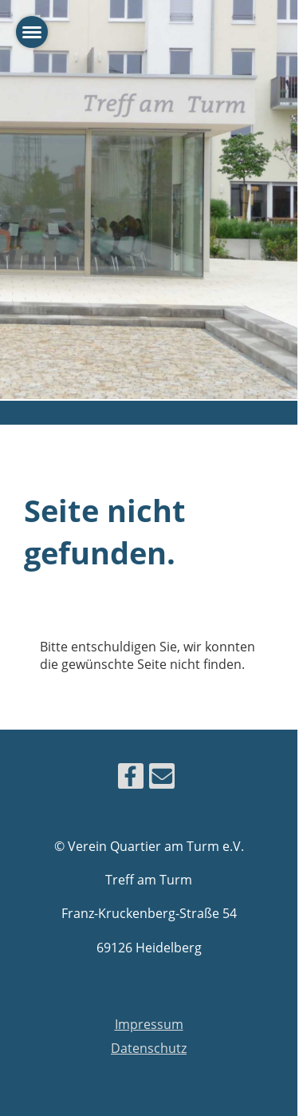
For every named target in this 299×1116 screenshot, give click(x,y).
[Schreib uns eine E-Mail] (162, 779)
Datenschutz (149, 1048)
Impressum (149, 1024)
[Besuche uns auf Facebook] (131, 779)
